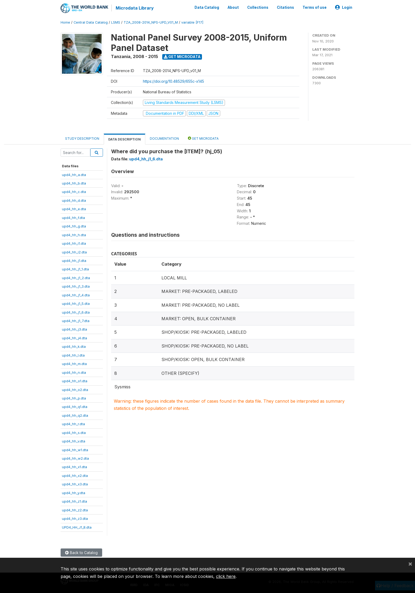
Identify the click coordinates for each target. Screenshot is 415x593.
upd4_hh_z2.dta (75, 510)
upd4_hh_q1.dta (74, 407)
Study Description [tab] (82, 138)
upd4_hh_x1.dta (74, 467)
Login (343, 7)
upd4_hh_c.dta (74, 192)
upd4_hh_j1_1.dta (75, 269)
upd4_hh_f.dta (73, 218)
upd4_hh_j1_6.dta (76, 312)
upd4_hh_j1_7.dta (75, 321)
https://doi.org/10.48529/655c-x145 (173, 81)
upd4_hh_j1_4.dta (76, 295)
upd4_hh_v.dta (73, 441)
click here (226, 576)
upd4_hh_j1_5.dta (76, 303)
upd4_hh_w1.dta (75, 450)
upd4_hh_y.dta (73, 493)
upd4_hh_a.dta (74, 175)
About (233, 7)
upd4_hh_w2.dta (75, 458)
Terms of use (315, 7)
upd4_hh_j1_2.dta (76, 278)
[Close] (410, 563)
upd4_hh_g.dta (74, 226)
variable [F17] (192, 22)
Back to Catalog (81, 552)
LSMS (115, 22)
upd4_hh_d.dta (74, 200)
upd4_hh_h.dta (74, 235)
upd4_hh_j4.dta (74, 338)
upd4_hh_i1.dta (74, 243)
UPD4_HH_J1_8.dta (77, 527)
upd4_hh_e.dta (74, 209)
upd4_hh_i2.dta (74, 252)
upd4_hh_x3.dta (75, 484)
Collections (257, 7)
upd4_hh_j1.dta (74, 260)
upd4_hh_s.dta (74, 433)
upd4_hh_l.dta (73, 355)
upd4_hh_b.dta (74, 183)
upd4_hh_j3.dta (74, 329)
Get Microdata (182, 56)
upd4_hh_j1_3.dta (76, 286)
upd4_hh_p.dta (74, 398)
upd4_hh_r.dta (73, 424)
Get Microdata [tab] (203, 138)
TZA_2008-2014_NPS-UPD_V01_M (151, 22)
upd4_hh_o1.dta (74, 381)
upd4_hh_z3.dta (75, 518)
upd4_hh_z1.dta (74, 501)
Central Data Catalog (91, 22)
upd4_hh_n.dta (74, 372)
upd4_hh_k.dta (74, 346)
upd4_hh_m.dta (74, 364)
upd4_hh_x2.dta (75, 475)
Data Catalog (207, 7)
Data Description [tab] (124, 139)
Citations (285, 7)
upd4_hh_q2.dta (75, 415)
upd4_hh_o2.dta (75, 390)
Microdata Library (135, 8)
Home (65, 22)
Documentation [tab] (164, 138)
